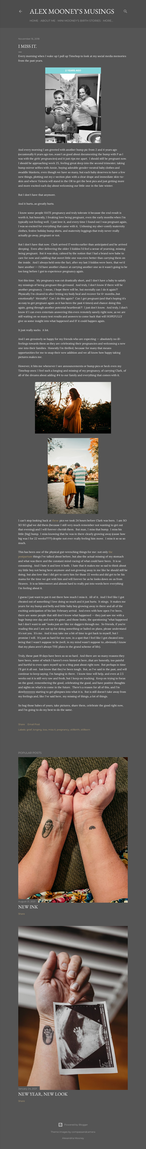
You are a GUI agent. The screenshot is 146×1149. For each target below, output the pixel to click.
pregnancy (63, 729)
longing (37, 729)
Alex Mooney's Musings (72, 11)
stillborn (85, 729)
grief (29, 729)
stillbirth (75, 729)
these (55, 520)
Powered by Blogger (73, 1124)
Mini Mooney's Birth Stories (79, 20)
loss (45, 729)
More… (108, 20)
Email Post (34, 724)
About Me (47, 20)
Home (34, 20)
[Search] (125, 10)
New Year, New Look (42, 1094)
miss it (52, 729)
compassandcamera (83, 1131)
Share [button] (21, 724)
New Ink (28, 907)
